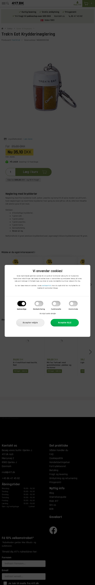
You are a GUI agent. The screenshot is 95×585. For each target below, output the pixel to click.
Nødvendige (21, 309)
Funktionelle (56, 309)
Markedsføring (39, 309)
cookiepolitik (46, 285)
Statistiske (73, 309)
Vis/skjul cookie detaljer (47, 314)
